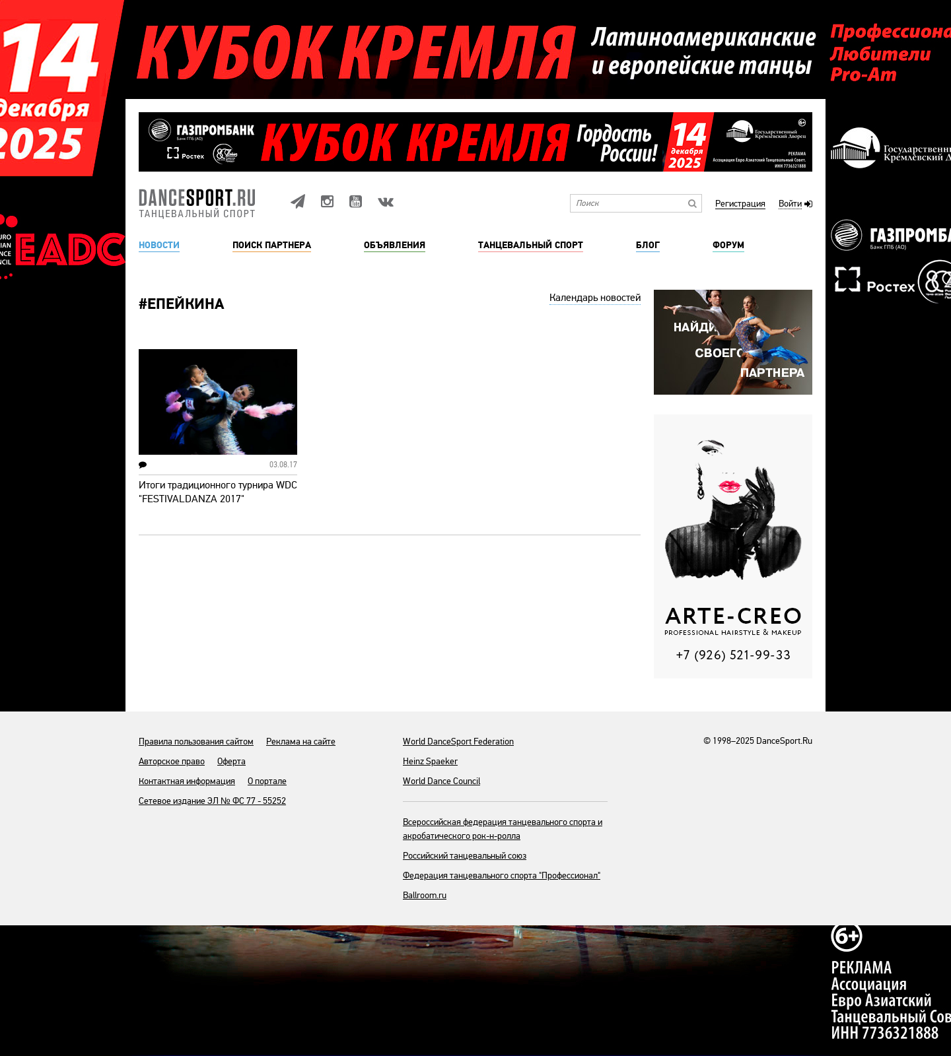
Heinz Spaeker (430, 761)
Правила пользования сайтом (196, 741)
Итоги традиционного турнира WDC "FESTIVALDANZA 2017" (218, 492)
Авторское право (172, 761)
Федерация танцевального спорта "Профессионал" (501, 875)
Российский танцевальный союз (464, 855)
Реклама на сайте (300, 741)
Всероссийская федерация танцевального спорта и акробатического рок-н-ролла (502, 829)
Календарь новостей (595, 297)
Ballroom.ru (424, 895)
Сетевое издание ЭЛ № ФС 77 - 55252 (212, 801)
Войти (790, 204)
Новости (159, 245)
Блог (648, 245)
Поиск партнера (271, 245)
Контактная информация (187, 781)
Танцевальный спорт (530, 245)
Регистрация (740, 204)
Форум (728, 245)
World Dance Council (441, 781)
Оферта (231, 761)
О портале (267, 781)
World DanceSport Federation (458, 741)
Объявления (394, 245)
